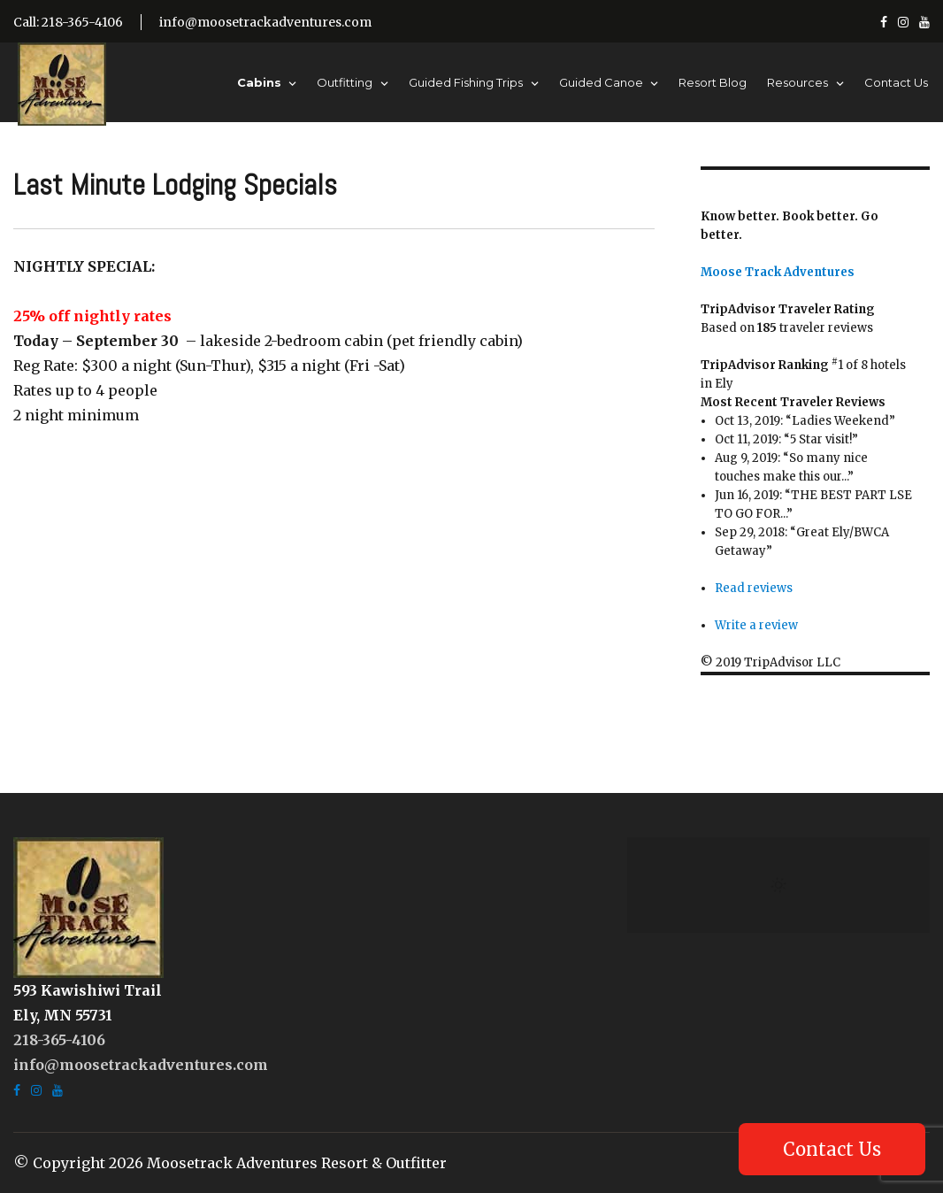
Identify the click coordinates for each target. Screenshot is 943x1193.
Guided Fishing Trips (466, 82)
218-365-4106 (59, 1040)
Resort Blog (712, 82)
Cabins (259, 82)
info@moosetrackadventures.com (265, 22)
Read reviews (754, 588)
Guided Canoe (601, 82)
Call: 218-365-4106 (68, 22)
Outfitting (344, 82)
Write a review (756, 625)
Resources (797, 82)
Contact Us (896, 82)
